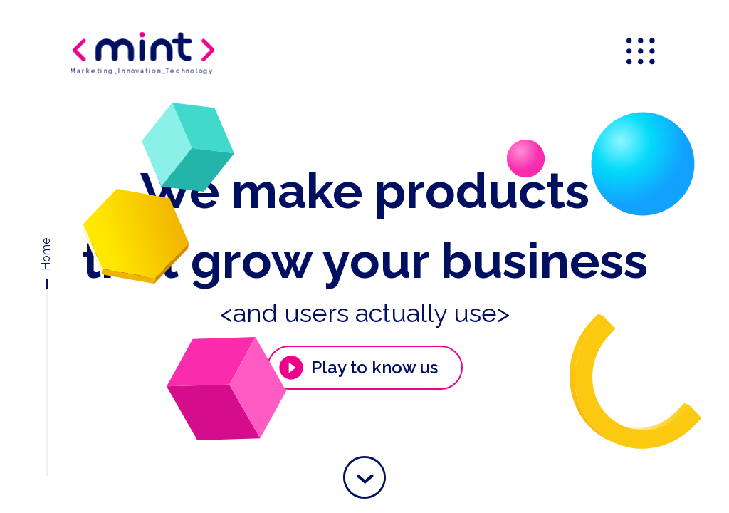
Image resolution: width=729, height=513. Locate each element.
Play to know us (357, 367)
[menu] (642, 52)
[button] (364, 477)
